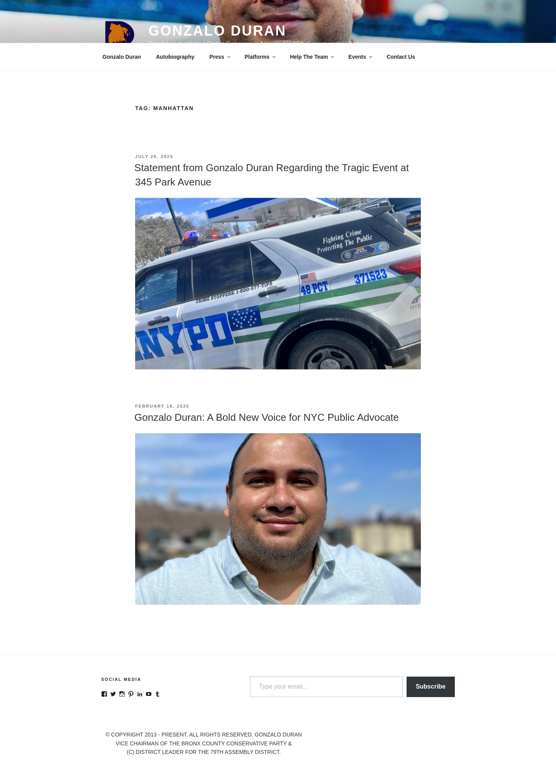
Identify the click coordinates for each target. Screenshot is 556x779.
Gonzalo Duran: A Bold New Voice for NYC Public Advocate (266, 417)
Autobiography (175, 57)
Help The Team (313, 57)
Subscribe (431, 686)
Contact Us (400, 57)
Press (220, 57)
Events (360, 57)
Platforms (260, 57)
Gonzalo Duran (217, 31)
